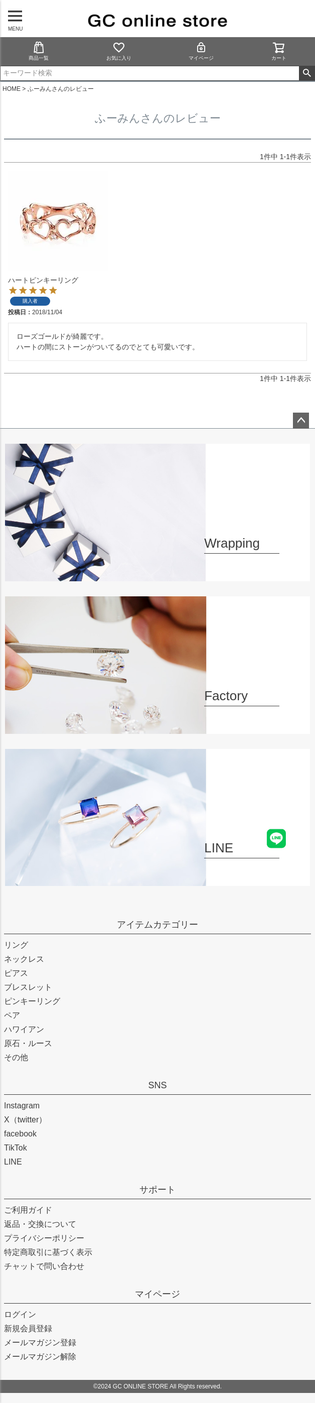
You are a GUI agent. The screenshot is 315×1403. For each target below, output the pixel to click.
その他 (16, 1057)
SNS (157, 1085)
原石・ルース (28, 1043)
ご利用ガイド (28, 1210)
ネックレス (24, 959)
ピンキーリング (32, 1001)
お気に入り (118, 51)
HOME (12, 88)
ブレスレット (28, 987)
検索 (306, 73)
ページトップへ (301, 421)
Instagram (22, 1105)
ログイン (20, 1314)
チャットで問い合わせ (44, 1266)
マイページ (201, 51)
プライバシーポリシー (44, 1238)
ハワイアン (24, 1029)
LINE (13, 1162)
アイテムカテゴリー (157, 925)
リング (16, 945)
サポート (157, 1190)
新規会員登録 (28, 1328)
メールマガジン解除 (40, 1356)
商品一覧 (39, 51)
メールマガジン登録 (40, 1342)
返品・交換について (40, 1224)
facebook (20, 1133)
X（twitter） (25, 1119)
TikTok (15, 1147)
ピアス (16, 973)
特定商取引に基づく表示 (48, 1252)
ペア (12, 1015)
